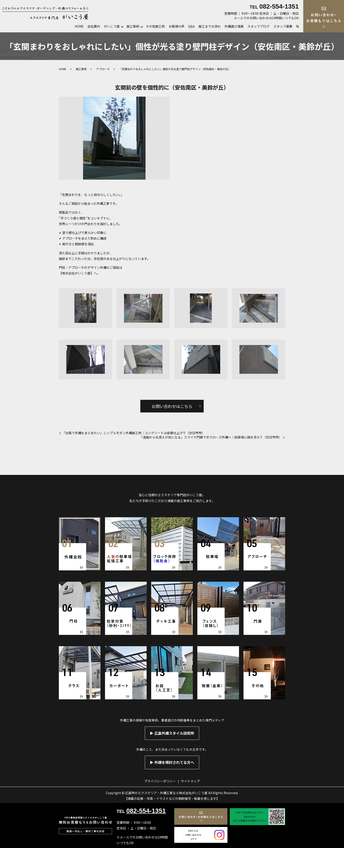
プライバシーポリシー (160, 781)
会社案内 (93, 26)
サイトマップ (190, 781)
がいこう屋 (112, 26)
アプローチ (103, 69)
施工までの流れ (209, 26)
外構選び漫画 (234, 26)
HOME (79, 26)
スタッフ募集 (282, 26)
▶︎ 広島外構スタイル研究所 (172, 733)
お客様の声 (176, 26)
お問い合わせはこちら (172, 406)
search (297, 26)
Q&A (191, 26)
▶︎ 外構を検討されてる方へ (172, 762)
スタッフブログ (258, 26)
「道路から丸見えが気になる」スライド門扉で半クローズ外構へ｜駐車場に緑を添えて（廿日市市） (211, 437)
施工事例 (133, 26)
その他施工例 (155, 26)
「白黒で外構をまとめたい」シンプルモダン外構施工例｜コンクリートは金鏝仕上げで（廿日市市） (133, 433)
